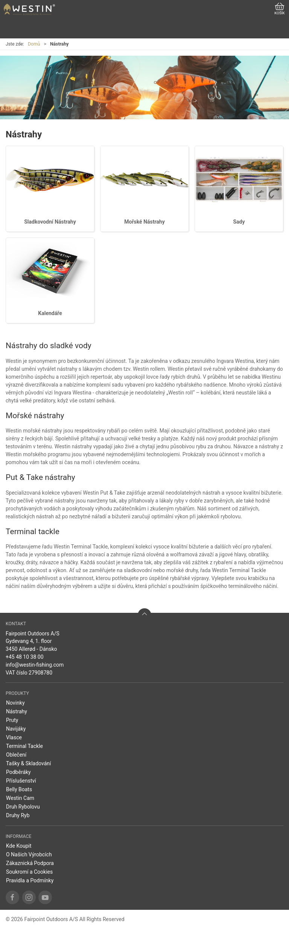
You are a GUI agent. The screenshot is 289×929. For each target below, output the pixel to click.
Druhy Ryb (18, 815)
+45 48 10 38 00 (25, 657)
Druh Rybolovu (23, 807)
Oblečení (16, 755)
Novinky (15, 703)
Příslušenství (21, 781)
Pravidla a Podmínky (29, 880)
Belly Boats (19, 789)
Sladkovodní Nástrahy (50, 222)
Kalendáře (50, 313)
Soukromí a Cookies (29, 872)
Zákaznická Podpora (30, 863)
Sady (239, 222)
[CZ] (29, 9)
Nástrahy (16, 711)
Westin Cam (20, 798)
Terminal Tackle (24, 746)
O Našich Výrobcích (29, 854)
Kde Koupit (19, 846)
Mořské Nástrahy (144, 222)
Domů (34, 44)
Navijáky (16, 729)
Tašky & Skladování (28, 763)
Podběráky (18, 772)
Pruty (12, 720)
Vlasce (14, 737)
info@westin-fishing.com (35, 665)
